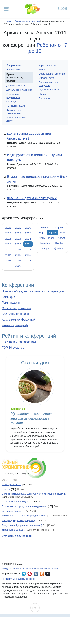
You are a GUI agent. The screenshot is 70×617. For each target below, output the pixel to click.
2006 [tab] (18, 255)
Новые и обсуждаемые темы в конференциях (33, 291)
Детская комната (15, 85)
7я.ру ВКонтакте (36, 574)
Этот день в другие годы (17, 536)
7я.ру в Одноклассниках (42, 574)
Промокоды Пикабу (48, 568)
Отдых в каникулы (49, 89)
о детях (6, 489)
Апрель (52, 232)
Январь (44, 227)
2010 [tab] (8, 249)
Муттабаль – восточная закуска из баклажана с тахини (31, 418)
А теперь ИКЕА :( (11, 484)
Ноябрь (44, 248)
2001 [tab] (18, 265)
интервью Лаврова (12, 511)
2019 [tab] (8, 233)
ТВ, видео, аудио (15, 105)
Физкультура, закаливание (13, 112)
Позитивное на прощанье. (17, 501)
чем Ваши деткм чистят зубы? (31, 198)
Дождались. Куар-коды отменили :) (22, 525)
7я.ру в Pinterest (29, 574)
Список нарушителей (16, 308)
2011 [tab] (28, 244)
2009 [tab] (18, 249)
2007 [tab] (8, 255)
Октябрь (59, 243)
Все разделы (13, 65)
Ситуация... (12, 101)
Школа (42, 94)
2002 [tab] (28, 260)
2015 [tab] (18, 238)
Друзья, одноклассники (19, 89)
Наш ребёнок (27, 578)
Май (62, 232)
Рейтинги (7, 578)
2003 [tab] (18, 260)
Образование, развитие (52, 73)
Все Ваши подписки (15, 313)
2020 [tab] (28, 227)
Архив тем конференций (18, 319)
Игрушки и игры (47, 65)
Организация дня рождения (48, 84)
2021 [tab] (18, 227)
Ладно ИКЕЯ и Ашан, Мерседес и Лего (24, 515)
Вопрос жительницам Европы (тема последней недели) (34, 493)
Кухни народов (18, 409)
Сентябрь (45, 243)
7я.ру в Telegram (24, 574)
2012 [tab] (18, 244)
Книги (42, 69)
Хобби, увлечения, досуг (16, 119)
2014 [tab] (28, 238)
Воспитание (13, 69)
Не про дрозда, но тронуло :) (18, 520)
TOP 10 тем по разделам (19, 341)
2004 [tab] (8, 260)
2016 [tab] (8, 238)
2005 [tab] (28, 255)
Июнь (42, 238)
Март (42, 232)
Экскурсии (44, 98)
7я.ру (48, 574)
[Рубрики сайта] (6, 8)
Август (61, 238)
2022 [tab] (8, 227)
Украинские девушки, (14, 529)
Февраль (59, 227)
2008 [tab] (28, 249)
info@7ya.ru (8, 568)
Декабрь (59, 248)
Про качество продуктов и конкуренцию (24, 506)
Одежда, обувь (47, 78)
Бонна (16, 578)
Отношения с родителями (13, 96)
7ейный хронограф (15, 325)
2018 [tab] (18, 233)
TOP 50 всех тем (13, 347)
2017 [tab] (28, 233)
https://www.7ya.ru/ (26, 568)
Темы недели (11, 302)
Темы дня (8, 297)
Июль (51, 238)
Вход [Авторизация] (62, 8)
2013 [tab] (8, 244)
